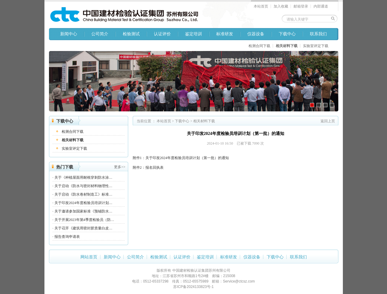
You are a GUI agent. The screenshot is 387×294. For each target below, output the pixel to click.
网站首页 (88, 257)
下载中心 (287, 34)
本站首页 (261, 6)
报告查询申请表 (67, 237)
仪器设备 (255, 34)
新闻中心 (68, 34)
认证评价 (162, 34)
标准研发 (224, 34)
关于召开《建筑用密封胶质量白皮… (83, 228)
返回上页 (327, 121)
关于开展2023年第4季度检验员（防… (84, 220)
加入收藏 (281, 6)
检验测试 (131, 34)
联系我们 (318, 34)
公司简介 (99, 34)
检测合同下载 (259, 46)
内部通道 (321, 6)
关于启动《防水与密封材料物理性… (83, 186)
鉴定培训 (193, 34)
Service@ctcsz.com (239, 281)
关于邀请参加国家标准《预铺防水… (83, 211)
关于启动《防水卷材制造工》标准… (83, 194)
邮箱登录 (301, 6)
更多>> (119, 167)
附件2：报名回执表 (148, 167)
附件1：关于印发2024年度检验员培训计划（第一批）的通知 (181, 158)
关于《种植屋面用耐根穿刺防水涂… (83, 177)
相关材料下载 (287, 46)
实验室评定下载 (315, 46)
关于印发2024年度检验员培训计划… (83, 203)
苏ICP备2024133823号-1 (193, 287)
